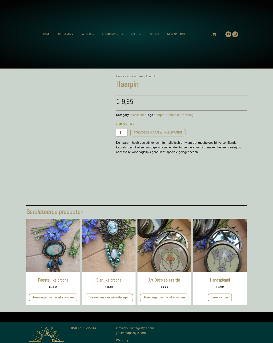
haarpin (159, 115)
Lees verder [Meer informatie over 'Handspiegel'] (219, 297)
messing (188, 115)
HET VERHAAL (66, 34)
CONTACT (153, 34)
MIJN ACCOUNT (176, 34)
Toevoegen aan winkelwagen (158, 132)
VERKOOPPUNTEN (112, 34)
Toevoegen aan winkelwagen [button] (53, 297)
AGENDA (136, 34)
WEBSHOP (88, 34)
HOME (46, 34)
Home (120, 76)
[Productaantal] (121, 133)
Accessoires (135, 76)
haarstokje (173, 115)
